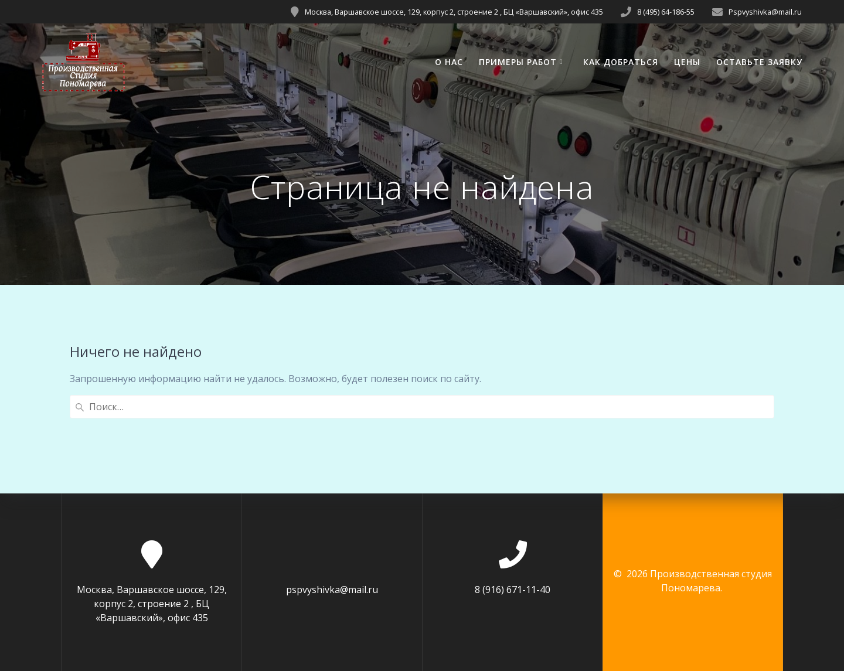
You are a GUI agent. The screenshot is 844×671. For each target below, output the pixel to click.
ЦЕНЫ (687, 61)
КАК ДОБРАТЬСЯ (620, 61)
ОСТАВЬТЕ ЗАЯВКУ (759, 61)
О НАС (449, 61)
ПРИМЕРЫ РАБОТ (518, 61)
